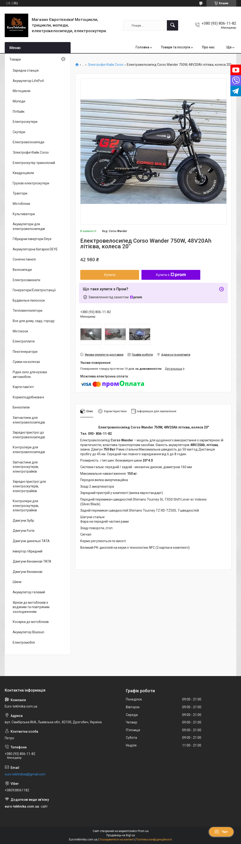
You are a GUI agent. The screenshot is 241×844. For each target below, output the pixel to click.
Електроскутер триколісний (34, 163)
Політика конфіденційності (154, 839)
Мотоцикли (21, 91)
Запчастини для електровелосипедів (29, 420)
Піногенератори (25, 352)
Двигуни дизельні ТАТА (31, 541)
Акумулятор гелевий (29, 592)
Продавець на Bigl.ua (120, 835)
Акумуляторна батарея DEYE (35, 249)
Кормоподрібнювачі (28, 397)
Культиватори (24, 214)
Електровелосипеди (28, 142)
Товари (15, 59)
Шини (17, 582)
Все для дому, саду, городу (34, 321)
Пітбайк (18, 111)
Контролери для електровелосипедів (29, 449)
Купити (109, 275)
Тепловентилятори (27, 310)
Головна (142, 47)
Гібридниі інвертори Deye (32, 239)
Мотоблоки (21, 204)
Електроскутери (25, 122)
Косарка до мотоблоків (31, 622)
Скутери (19, 132)
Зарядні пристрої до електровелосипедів (29, 435)
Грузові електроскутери (31, 183)
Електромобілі (24, 642)
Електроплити (24, 341)
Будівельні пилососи (29, 300)
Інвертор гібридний (27, 551)
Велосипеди (22, 270)
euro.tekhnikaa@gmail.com (25, 774)
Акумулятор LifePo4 (28, 81)
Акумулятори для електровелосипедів (29, 226)
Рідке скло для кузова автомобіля (30, 374)
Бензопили (21, 407)
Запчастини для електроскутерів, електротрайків (26, 466)
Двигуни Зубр (23, 520)
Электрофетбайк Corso (106, 64)
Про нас (208, 47)
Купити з (171, 275)
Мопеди (19, 101)
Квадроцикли (23, 173)
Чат (221, 832)
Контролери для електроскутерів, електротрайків (26, 505)
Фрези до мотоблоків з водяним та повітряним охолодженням (31, 607)
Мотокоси (20, 331)
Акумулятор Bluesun (28, 632)
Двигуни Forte (24, 531)
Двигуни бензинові (27, 572)
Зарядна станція (26, 70)
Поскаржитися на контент (116, 839)
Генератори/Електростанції (34, 290)
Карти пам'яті (23, 387)
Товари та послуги (175, 47)
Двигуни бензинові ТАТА (32, 561)
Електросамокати (26, 280)
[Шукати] (172, 25)
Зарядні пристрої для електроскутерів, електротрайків (29, 486)
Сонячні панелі (24, 259)
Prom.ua (143, 831)
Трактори (20, 193)
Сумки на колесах (26, 362)
